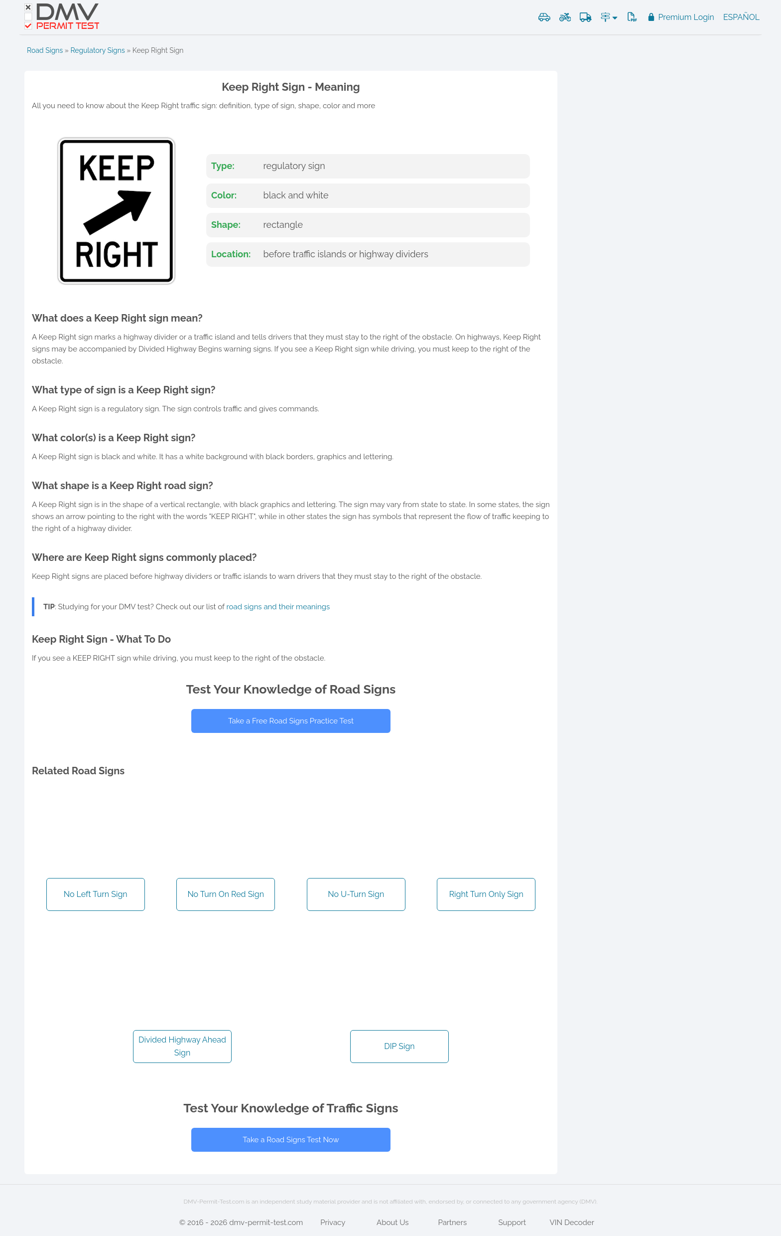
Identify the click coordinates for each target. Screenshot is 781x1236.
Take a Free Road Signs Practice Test (291, 720)
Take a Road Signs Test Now (291, 1139)
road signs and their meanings (278, 606)
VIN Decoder (572, 1222)
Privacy (332, 1222)
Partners (452, 1222)
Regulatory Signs (97, 50)
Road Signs (45, 50)
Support (512, 1222)
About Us (392, 1222)
